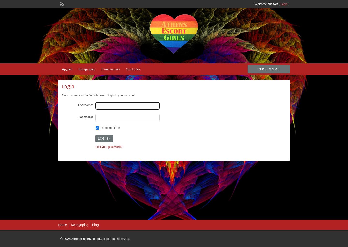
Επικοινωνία (111, 69)
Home (62, 225)
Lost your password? (108, 147)
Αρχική (67, 69)
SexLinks (133, 69)
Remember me (110, 128)
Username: (85, 105)
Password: (85, 117)
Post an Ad (268, 69)
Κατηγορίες (87, 69)
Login (284, 4)
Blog (95, 225)
